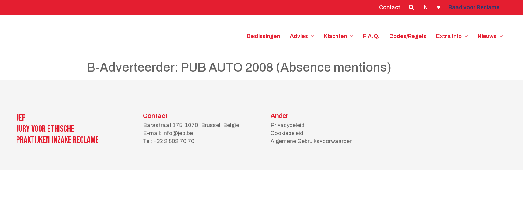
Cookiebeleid (287, 133)
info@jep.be (178, 133)
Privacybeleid (287, 125)
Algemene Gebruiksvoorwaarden (312, 141)
